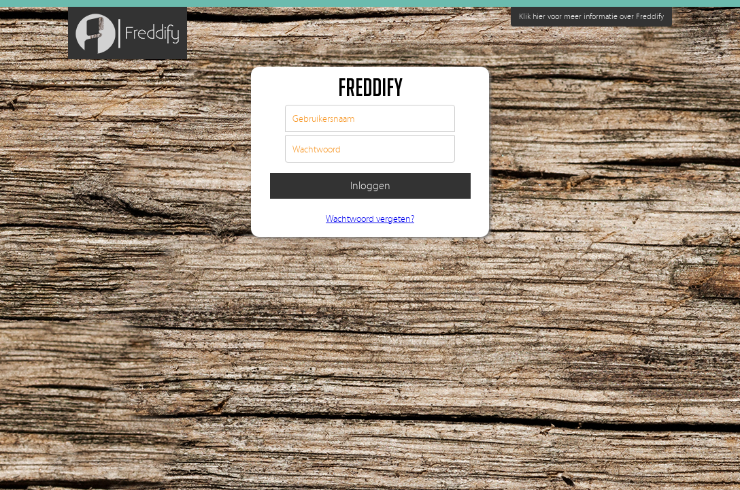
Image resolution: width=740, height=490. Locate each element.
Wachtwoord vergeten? (370, 219)
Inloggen (370, 186)
